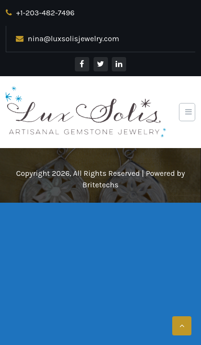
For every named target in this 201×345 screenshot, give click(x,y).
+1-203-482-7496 (40, 12)
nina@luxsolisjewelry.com (67, 38)
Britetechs (100, 184)
